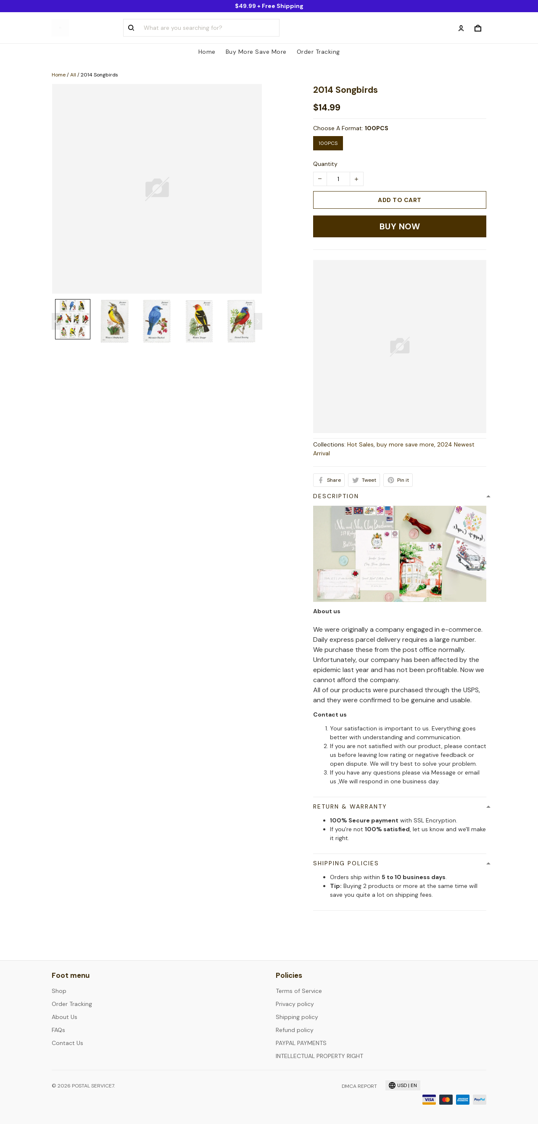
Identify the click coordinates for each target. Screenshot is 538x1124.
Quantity (325, 164)
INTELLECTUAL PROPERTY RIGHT (319, 1056)
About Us (64, 1017)
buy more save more (405, 444)
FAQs (58, 1030)
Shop (59, 991)
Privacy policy (295, 1004)
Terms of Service (299, 991)
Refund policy (295, 1030)
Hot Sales (360, 444)
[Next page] (258, 321)
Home (207, 51)
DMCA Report (359, 1086)
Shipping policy (297, 1017)
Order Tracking (318, 51)
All (73, 74)
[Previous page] (56, 321)
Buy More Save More (256, 51)
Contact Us (67, 1043)
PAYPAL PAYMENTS (301, 1043)
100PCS (376, 128)
